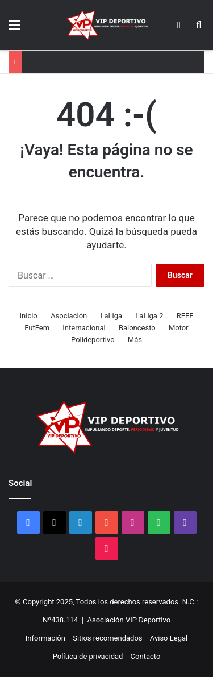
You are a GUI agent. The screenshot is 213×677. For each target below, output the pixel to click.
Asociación (69, 315)
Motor (179, 327)
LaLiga (111, 315)
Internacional (83, 327)
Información (45, 638)
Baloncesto (137, 327)
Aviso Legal (168, 638)
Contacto (146, 656)
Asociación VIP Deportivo (128, 620)
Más (135, 339)
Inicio (28, 315)
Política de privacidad (88, 656)
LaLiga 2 (149, 315)
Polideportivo (93, 339)
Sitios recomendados (107, 638)
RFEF (185, 315)
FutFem (36, 327)
